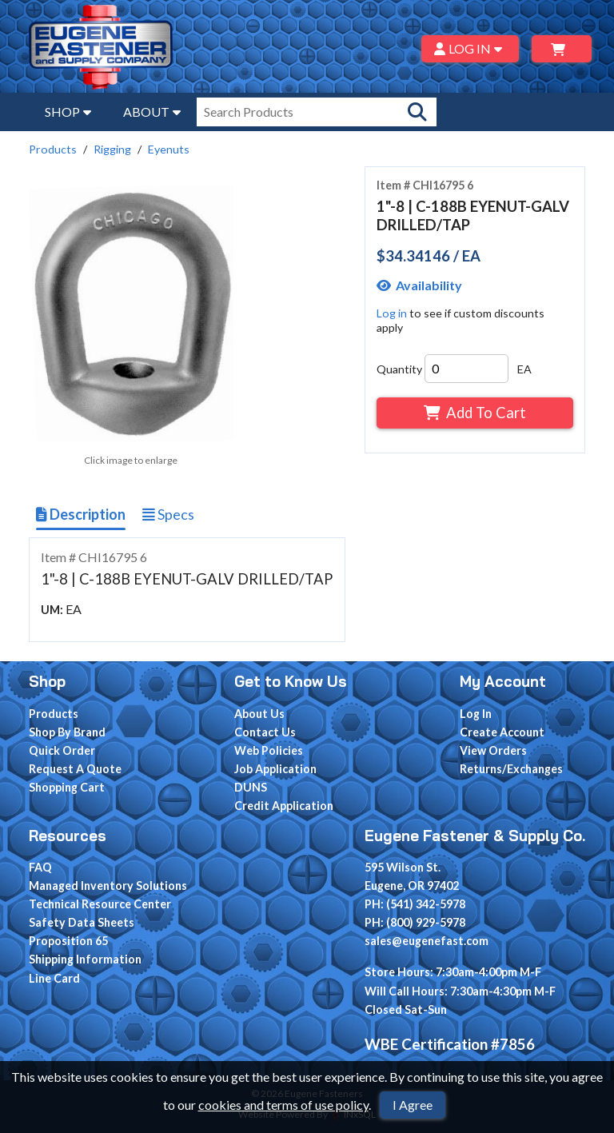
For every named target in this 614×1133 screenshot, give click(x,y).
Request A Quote (75, 769)
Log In (476, 713)
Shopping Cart (67, 787)
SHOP (68, 111)
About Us (259, 713)
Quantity (399, 369)
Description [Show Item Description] (81, 514)
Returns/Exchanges (511, 769)
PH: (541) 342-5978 (415, 904)
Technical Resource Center (100, 904)
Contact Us (265, 732)
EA (524, 369)
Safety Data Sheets (81, 922)
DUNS (250, 787)
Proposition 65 (68, 940)
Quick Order (62, 750)
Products (53, 149)
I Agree (413, 1104)
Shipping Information (85, 959)
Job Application (275, 769)
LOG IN (470, 48)
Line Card (54, 978)
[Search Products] (417, 112)
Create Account (502, 732)
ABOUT (152, 111)
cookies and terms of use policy (283, 1104)
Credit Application (283, 805)
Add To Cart (474, 412)
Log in (392, 313)
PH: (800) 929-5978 (415, 922)
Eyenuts (168, 149)
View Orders (493, 750)
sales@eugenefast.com (426, 940)
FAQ (40, 867)
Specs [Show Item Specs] (168, 514)
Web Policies (268, 750)
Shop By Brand (67, 732)
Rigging (112, 149)
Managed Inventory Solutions (108, 885)
